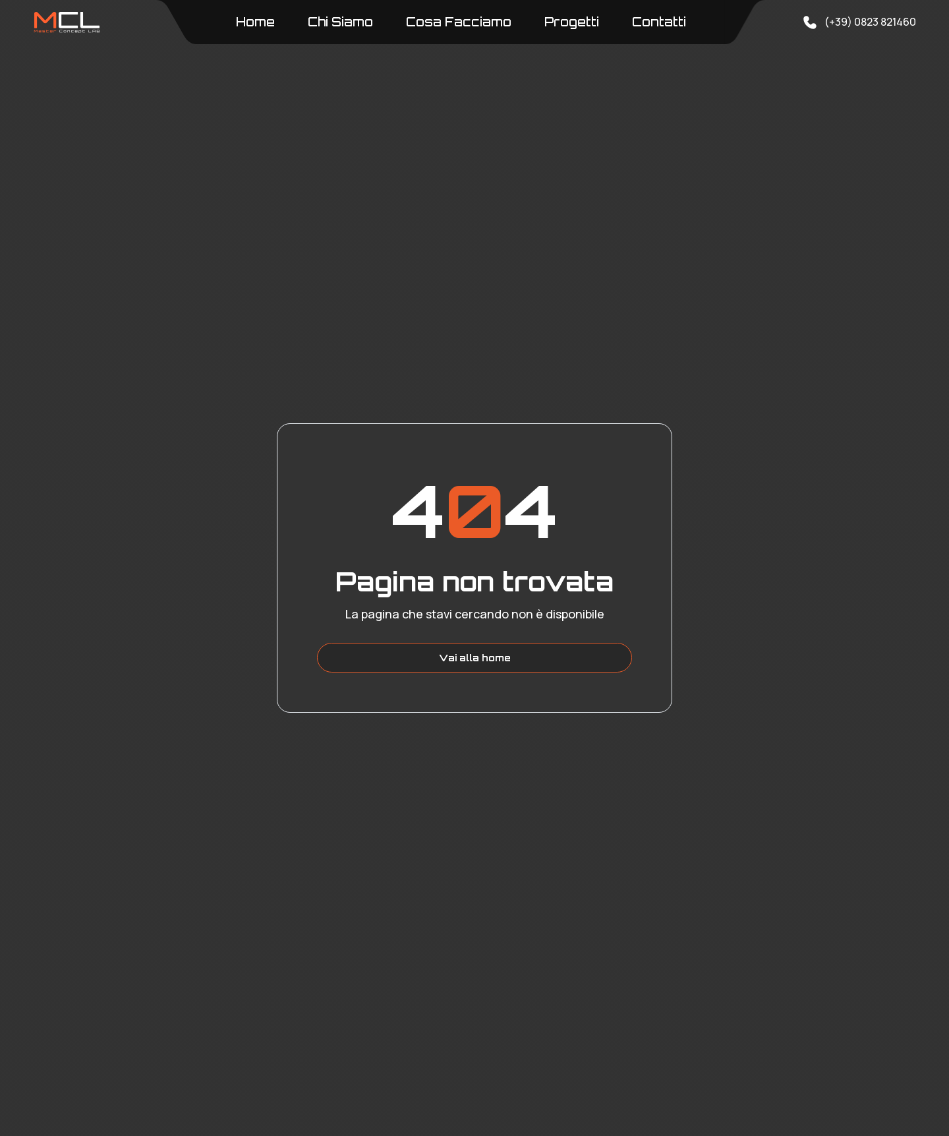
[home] (67, 22)
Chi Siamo (340, 22)
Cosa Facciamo (458, 22)
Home (255, 22)
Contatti (659, 22)
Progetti (571, 22)
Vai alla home (475, 657)
